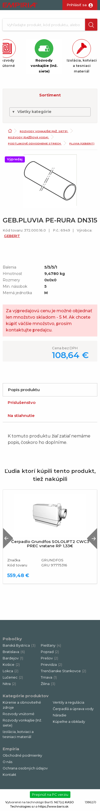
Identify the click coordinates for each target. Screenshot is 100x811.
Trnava (49, 677)
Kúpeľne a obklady (69, 722)
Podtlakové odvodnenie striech (35, 143)
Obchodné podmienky (22, 755)
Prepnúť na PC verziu (50, 794)
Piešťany (51, 645)
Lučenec (13, 677)
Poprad (50, 652)
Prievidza (51, 665)
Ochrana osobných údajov (25, 768)
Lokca (10, 671)
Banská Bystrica (19, 645)
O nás (7, 762)
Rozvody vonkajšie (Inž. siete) (44, 131)
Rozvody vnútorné (18, 714)
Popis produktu (24, 389)
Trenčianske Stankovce (63, 671)
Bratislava (14, 652)
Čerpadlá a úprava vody (73, 709)
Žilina (48, 684)
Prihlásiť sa (77, 5)
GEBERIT (12, 236)
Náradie (59, 715)
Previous (8, 538)
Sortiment (50, 95)
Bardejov (13, 658)
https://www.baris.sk (53, 806)
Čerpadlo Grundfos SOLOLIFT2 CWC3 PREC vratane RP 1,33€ (50, 544)
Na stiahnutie (21, 415)
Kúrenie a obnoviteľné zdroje (22, 704)
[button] (91, 25)
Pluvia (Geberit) (81, 143)
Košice (11, 665)
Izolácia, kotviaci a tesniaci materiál (18, 734)
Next (92, 538)
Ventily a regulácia (68, 702)
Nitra (9, 684)
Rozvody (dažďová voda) (28, 137)
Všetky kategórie (31, 111)
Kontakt (9, 775)
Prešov (49, 658)
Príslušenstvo (21, 402)
